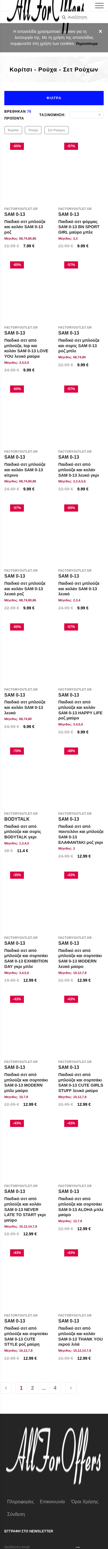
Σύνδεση (16, 1514)
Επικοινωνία (52, 1501)
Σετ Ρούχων (56, 130)
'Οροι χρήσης (84, 1501)
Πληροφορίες (20, 1501)
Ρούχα (33, 130)
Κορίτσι (13, 130)
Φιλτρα (53, 98)
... (43, 1388)
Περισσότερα (86, 44)
